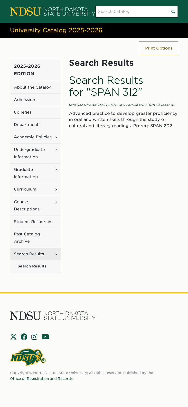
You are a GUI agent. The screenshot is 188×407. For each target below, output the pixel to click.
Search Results (29, 254)
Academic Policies (33, 137)
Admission (24, 99)
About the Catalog (33, 87)
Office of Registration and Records (41, 379)
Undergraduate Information (29, 153)
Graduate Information (26, 173)
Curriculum (25, 189)
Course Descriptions (26, 205)
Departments (27, 124)
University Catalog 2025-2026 (56, 30)
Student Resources (33, 221)
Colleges (22, 112)
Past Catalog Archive (27, 238)
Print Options (158, 48)
